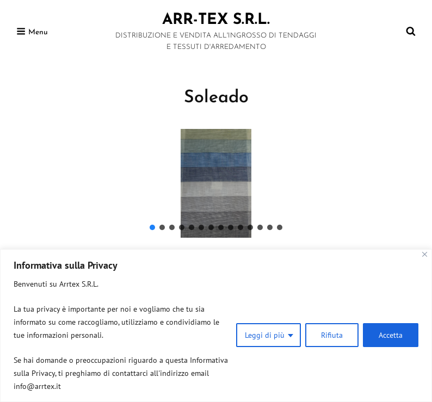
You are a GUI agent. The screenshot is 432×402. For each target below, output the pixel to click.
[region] (216, 325)
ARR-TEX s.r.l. (216, 20)
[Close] (424, 254)
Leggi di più (265, 335)
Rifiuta (332, 335)
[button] (152, 227)
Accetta (391, 335)
